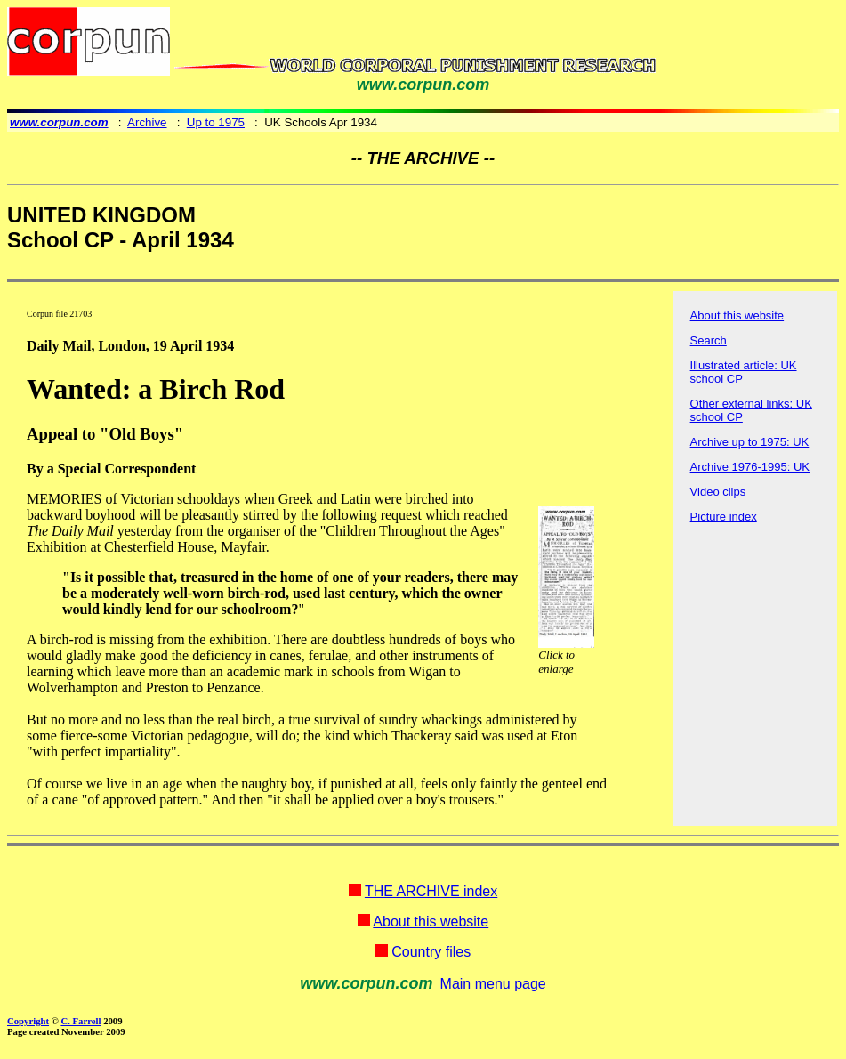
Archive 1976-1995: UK (750, 466)
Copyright (28, 1020)
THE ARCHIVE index (431, 891)
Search (708, 340)
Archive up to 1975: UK (750, 442)
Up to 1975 (216, 122)
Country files (431, 951)
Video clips (718, 491)
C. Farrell (80, 1020)
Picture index (723, 516)
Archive (146, 122)
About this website (737, 315)
